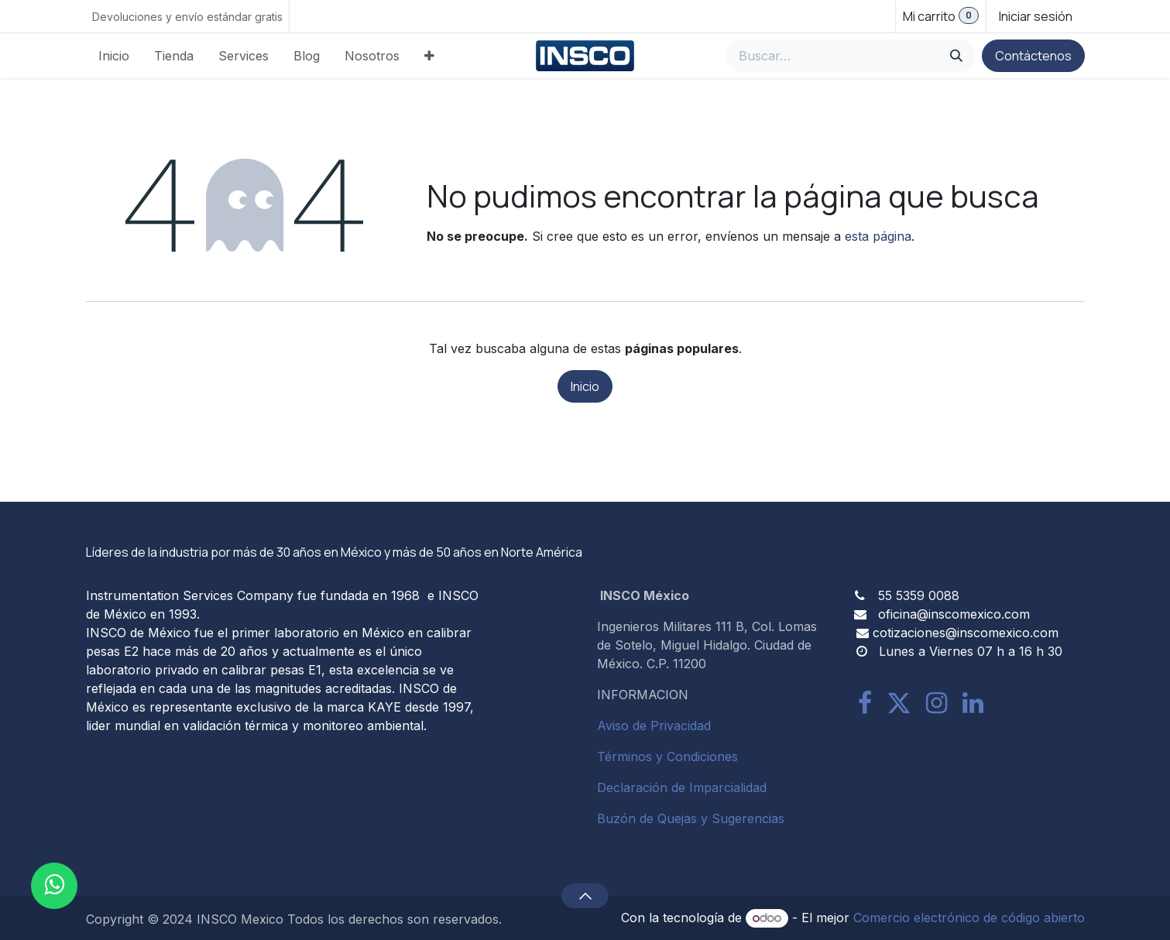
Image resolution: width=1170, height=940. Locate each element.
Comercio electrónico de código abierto (969, 917)
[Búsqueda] (956, 55)
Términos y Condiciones (667, 756)
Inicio (585, 386)
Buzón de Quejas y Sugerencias (690, 818)
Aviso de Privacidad (654, 725)
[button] (585, 895)
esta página (878, 236)
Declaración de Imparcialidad (682, 787)
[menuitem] (114, 55)
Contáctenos (1033, 55)
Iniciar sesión (1035, 16)
